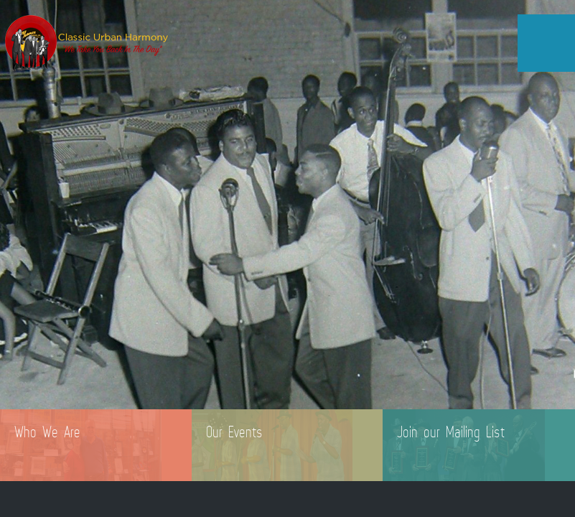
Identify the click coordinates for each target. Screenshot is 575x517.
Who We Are (47, 431)
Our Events (234, 431)
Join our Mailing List (451, 431)
